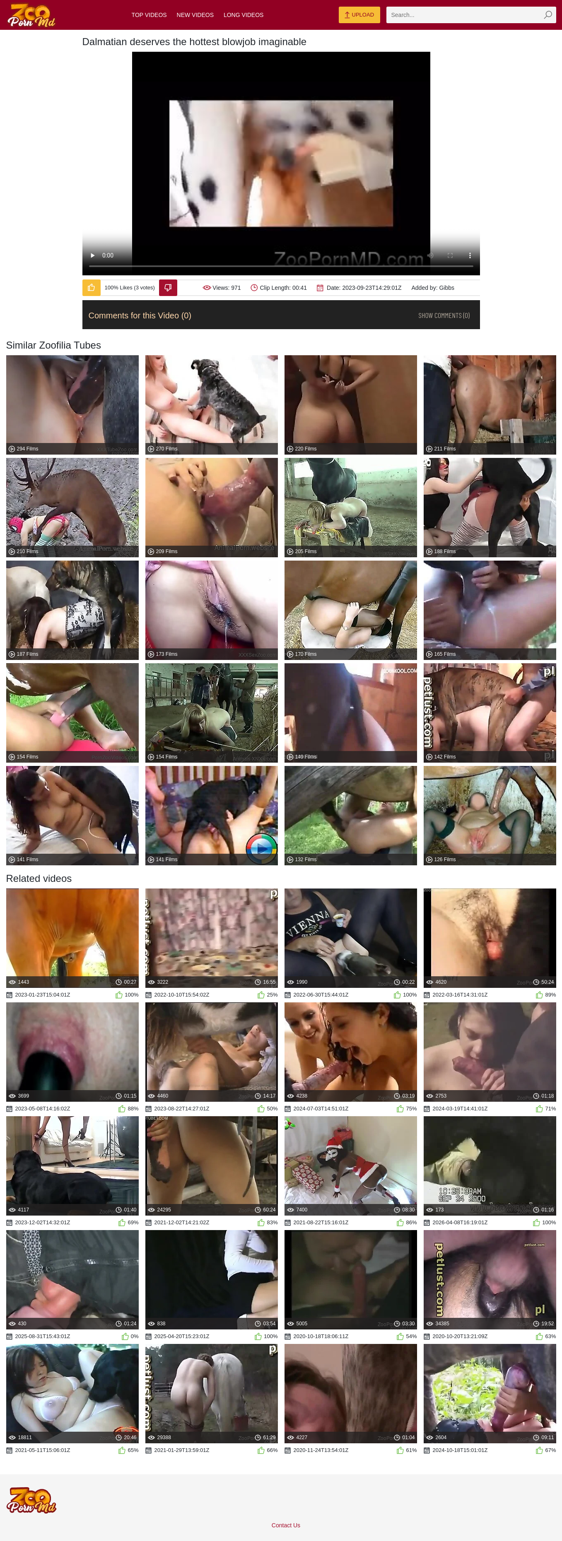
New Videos (195, 15)
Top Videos (149, 15)
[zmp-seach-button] (548, 15)
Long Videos (243, 15)
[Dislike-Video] (168, 287)
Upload (359, 15)
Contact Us (286, 1525)
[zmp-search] (471, 15)
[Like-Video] (91, 287)
